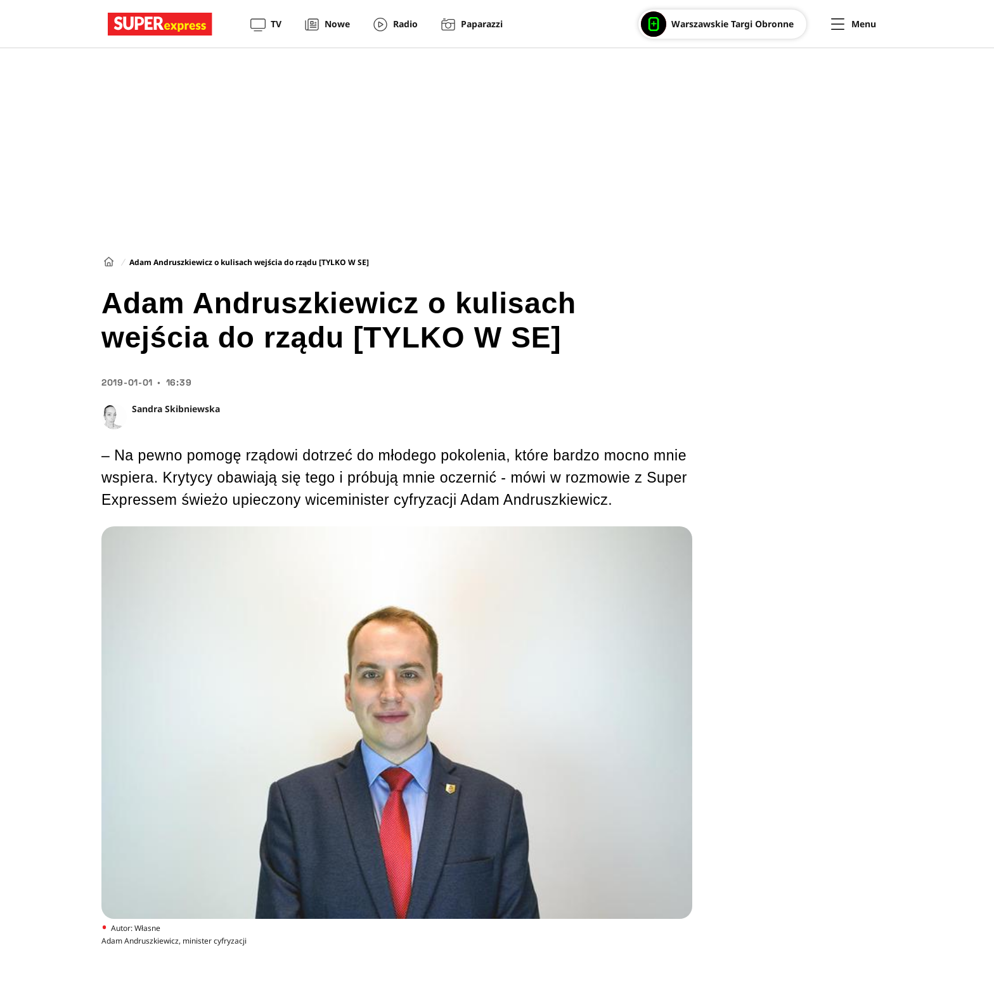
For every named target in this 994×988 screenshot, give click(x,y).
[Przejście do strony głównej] (160, 24)
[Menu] (854, 24)
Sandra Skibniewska (176, 409)
